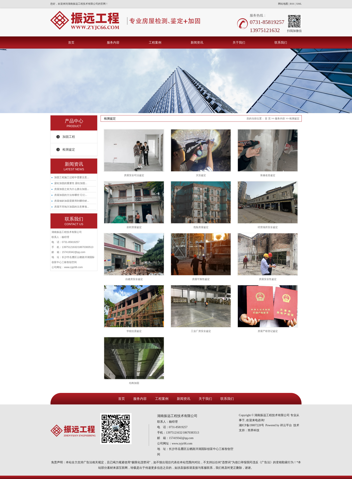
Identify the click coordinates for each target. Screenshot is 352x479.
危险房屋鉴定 (200, 227)
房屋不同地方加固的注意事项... (71, 206)
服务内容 (113, 42)
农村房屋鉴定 (134, 227)
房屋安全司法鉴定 (134, 175)
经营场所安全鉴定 (268, 227)
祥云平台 (286, 425)
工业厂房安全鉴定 (201, 331)
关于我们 (239, 42)
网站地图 (283, 3)
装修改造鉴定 (267, 175)
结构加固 (134, 383)
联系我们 (280, 42)
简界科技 (253, 430)
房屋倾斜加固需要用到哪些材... (71, 200)
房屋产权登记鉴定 (268, 331)
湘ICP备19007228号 (251, 425)
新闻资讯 (197, 42)
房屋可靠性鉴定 (201, 279)
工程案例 (155, 42)
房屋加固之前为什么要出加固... (71, 189)
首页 (71, 42)
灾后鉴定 (201, 175)
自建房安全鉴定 (134, 279)
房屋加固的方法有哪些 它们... (70, 195)
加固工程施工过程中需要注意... (71, 177)
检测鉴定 (68, 149)
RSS (292, 3)
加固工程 (68, 136)
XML (299, 3)
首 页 (267, 118)
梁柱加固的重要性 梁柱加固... (70, 183)
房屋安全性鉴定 (268, 279)
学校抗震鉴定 (134, 331)
